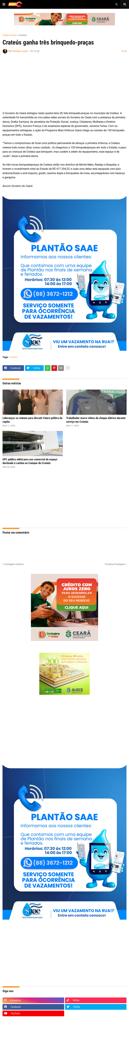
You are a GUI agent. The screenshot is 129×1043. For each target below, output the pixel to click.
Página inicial (9, 35)
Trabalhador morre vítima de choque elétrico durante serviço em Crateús (95, 419)
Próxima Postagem (115, 564)
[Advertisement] (61, 84)
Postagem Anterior (14, 564)
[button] (4, 4)
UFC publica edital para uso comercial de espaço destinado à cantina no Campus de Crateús (30, 461)
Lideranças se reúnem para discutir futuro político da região (32, 419)
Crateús (23, 35)
